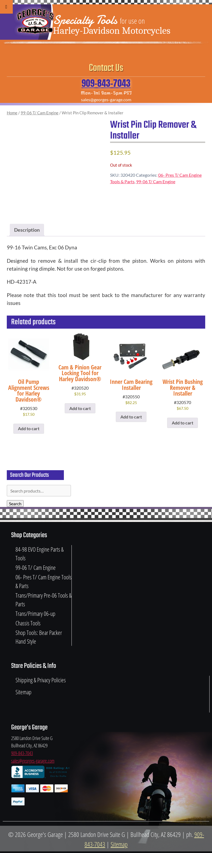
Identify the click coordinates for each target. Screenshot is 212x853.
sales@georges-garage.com (32, 760)
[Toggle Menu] (6, 7)
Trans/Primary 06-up (35, 613)
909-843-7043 (106, 83)
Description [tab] (27, 230)
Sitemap (23, 692)
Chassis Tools (27, 623)
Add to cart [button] (28, 428)
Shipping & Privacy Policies (40, 680)
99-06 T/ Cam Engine (39, 112)
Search (15, 503)
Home (12, 112)
